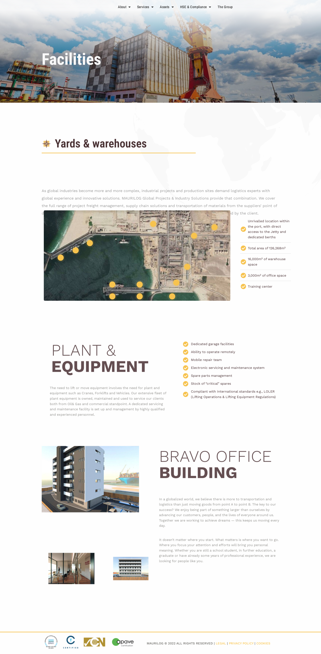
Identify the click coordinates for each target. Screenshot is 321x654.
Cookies (263, 643)
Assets (167, 7)
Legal (221, 643)
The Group (225, 6)
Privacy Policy (241, 643)
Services (145, 7)
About (124, 7)
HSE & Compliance (195, 7)
